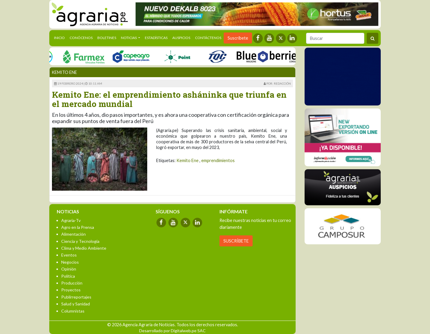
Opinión (68, 268)
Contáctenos (208, 37)
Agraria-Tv (71, 220)
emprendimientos (218, 160)
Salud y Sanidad (75, 303)
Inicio (60, 37)
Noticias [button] (129, 37)
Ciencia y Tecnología (80, 241)
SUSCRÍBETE (236, 240)
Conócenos (81, 37)
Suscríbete (238, 38)
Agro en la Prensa (77, 227)
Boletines (106, 37)
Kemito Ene (187, 160)
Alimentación (73, 234)
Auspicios (181, 37)
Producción (71, 282)
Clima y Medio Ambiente (83, 248)
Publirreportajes (76, 296)
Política (68, 276)
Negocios (70, 262)
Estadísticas (156, 37)
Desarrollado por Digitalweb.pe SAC (172, 330)
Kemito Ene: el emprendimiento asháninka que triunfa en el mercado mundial (169, 99)
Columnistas (73, 310)
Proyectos (71, 289)
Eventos (69, 254)
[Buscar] (335, 38)
